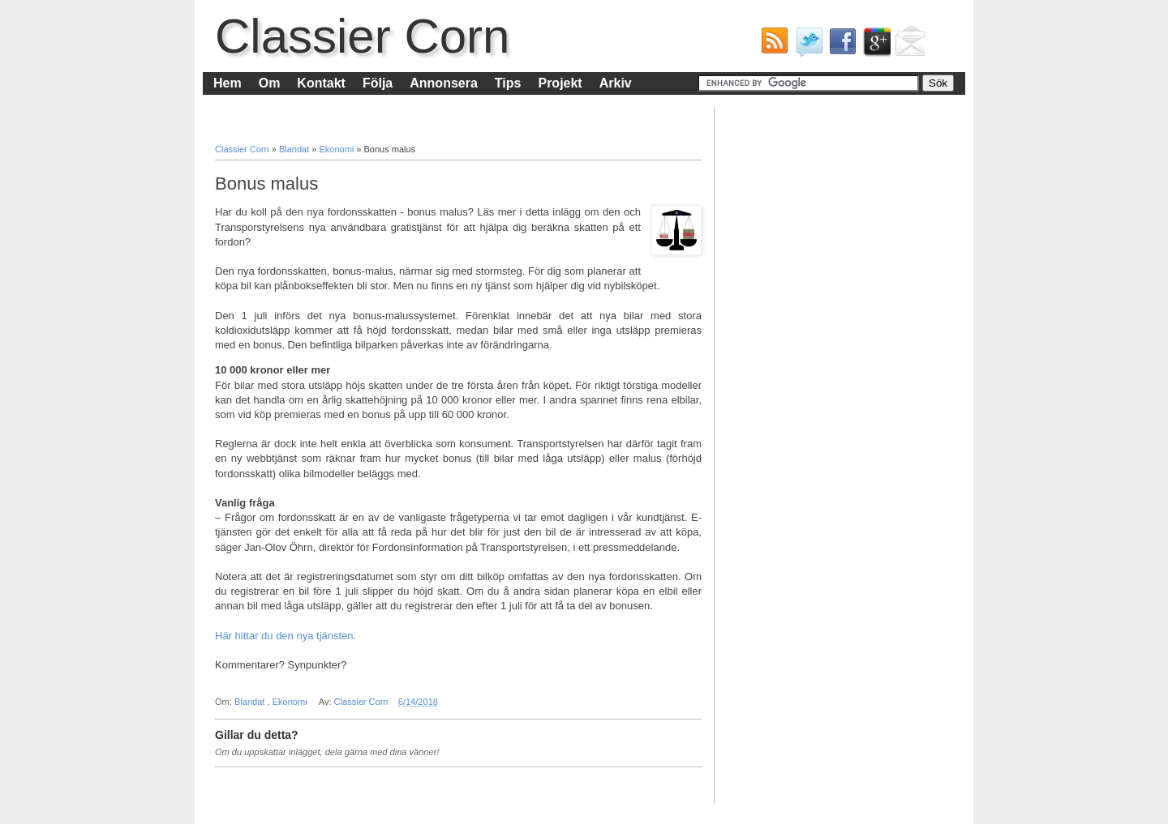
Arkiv (615, 83)
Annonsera (444, 83)
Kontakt (321, 83)
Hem (227, 83)
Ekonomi (337, 149)
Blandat (295, 149)
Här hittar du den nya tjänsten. (285, 636)
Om (270, 83)
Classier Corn (362, 36)
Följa (378, 83)
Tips (508, 83)
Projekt (560, 83)
